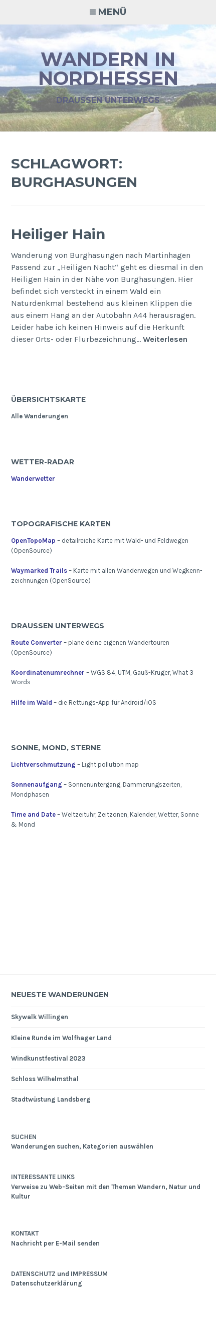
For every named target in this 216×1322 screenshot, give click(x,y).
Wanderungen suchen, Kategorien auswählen (82, 1146)
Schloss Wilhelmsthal (45, 1079)
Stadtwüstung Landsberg (51, 1099)
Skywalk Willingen (39, 1017)
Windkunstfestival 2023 (48, 1058)
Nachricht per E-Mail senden (55, 1243)
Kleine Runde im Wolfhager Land (61, 1038)
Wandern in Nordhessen (108, 68)
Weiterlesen (165, 339)
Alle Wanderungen (39, 416)
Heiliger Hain (58, 233)
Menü (112, 11)
